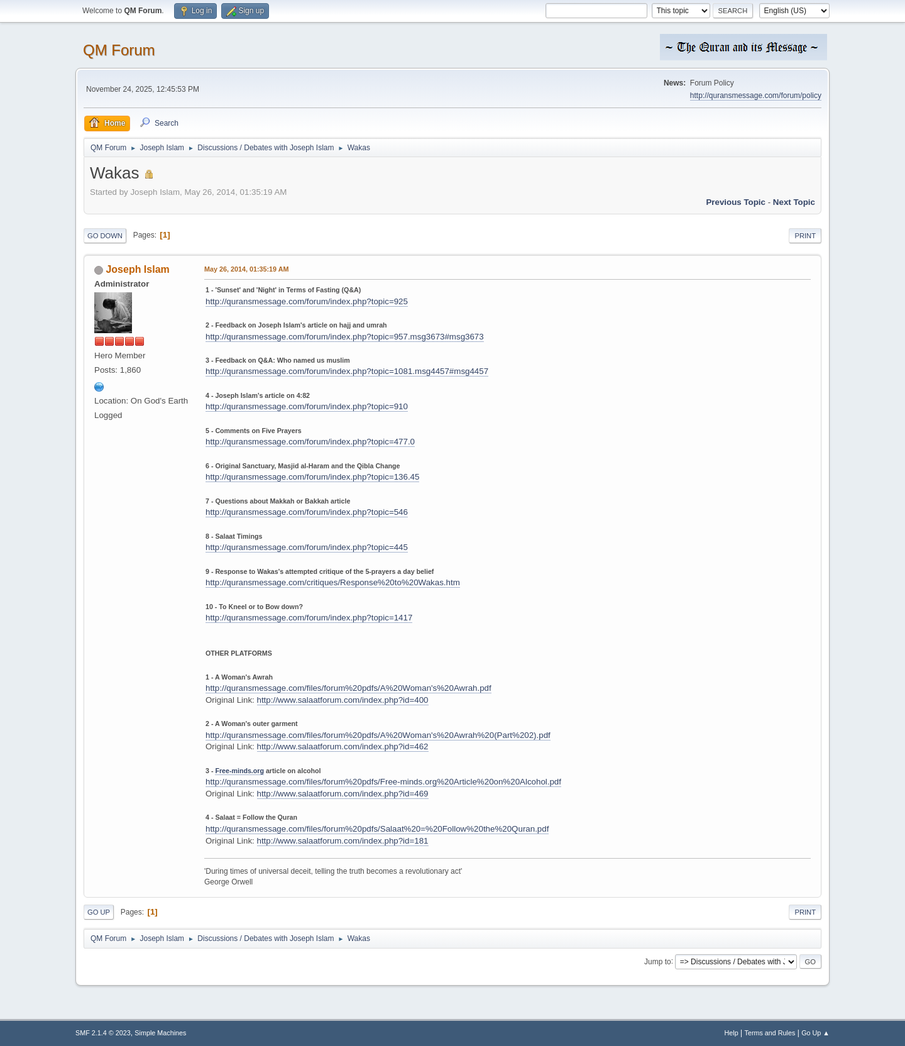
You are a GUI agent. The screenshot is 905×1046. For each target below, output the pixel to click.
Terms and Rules (770, 1033)
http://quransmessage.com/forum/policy (755, 95)
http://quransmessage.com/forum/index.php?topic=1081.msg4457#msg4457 (347, 371)
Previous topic (735, 202)
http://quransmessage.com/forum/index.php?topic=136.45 (312, 477)
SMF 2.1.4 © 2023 (103, 1033)
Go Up (98, 912)
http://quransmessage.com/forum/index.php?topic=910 (307, 406)
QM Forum (119, 49)
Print (805, 235)
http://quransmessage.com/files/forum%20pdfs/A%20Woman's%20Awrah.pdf (348, 688)
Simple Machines (160, 1033)
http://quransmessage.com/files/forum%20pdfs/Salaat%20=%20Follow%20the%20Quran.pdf (377, 829)
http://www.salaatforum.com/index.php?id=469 (343, 793)
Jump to (657, 961)
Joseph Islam (137, 269)
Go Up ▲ (815, 1033)
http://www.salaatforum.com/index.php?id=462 (343, 746)
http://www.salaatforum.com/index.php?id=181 (343, 840)
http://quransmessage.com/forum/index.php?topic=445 (307, 547)
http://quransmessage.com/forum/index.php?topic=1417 (309, 617)
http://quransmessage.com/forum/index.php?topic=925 (307, 301)
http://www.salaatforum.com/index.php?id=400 (343, 700)
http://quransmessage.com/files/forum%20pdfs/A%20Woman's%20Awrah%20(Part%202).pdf (378, 735)
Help (731, 1033)
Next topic (794, 202)
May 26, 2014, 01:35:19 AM (246, 269)
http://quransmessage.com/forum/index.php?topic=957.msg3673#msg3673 (345, 336)
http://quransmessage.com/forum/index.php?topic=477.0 (310, 441)
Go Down (105, 235)
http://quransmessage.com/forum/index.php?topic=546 (307, 512)
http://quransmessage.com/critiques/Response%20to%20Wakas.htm (333, 582)
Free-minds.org (239, 770)
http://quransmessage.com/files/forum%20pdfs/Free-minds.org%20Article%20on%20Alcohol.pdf (383, 781)
